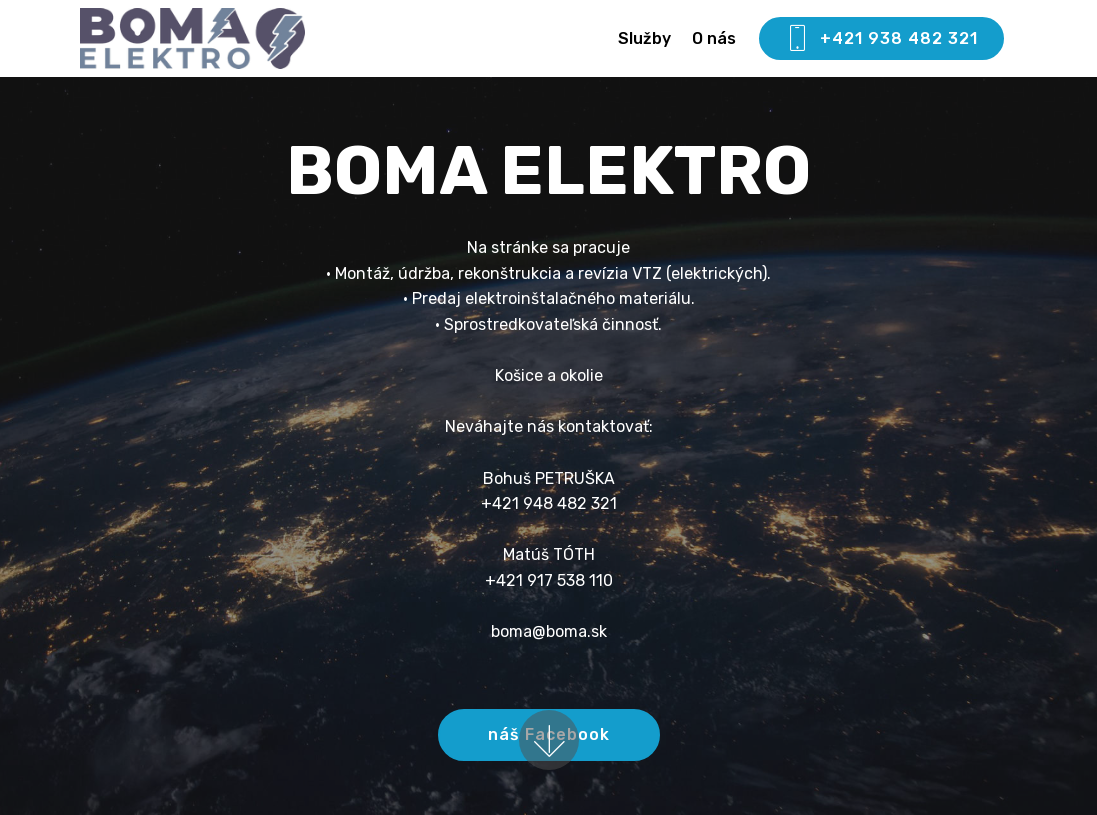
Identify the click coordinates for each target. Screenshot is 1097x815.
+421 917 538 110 (549, 580)
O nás (714, 38)
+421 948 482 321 (549, 503)
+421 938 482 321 (881, 39)
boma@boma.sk (549, 631)
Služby (644, 38)
